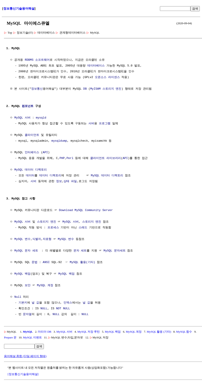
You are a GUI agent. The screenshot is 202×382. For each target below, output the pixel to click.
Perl (69, 158)
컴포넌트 (27, 106)
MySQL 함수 (184, 331)
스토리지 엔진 (112, 89)
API (45, 153)
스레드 (83, 228)
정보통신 (37, 89)
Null (17, 297)
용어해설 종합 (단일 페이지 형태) (25, 356)
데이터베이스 (96, 66)
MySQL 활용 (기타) (159, 331)
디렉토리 (55, 176)
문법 (34, 262)
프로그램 (104, 124)
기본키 (22, 303)
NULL (43, 309)
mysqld (41, 118)
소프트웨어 (42, 60)
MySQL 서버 (22, 118)
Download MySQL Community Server (86, 210)
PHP (62, 158)
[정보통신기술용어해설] (23, 374)
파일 (74, 181)
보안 (28, 285)
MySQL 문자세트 (115, 251)
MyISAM (96, 89)
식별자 (36, 239)
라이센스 (114, 77)
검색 (195, 8)
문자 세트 (80, 251)
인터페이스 (32, 153)
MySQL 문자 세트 (26, 251)
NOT (58, 309)
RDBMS (29, 60)
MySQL (28, 331)
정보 (59, 181)
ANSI (46, 262)
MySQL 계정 (45, 285)
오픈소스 (100, 77)
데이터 (30, 176)
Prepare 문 (10, 337)
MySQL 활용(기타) (82, 262)
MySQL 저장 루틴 (88, 331)
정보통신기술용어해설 (19, 8)
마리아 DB (44, 331)
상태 (66, 181)
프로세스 (53, 228)
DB (85, 89)
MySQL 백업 (22, 274)
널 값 (35, 303)
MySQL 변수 (22, 239)
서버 (91, 124)
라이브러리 (113, 158)
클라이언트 (32, 135)
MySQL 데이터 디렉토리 (30, 170)
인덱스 (67, 303)
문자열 (27, 314)
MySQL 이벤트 (32, 337)
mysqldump (59, 141)
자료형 (47, 239)
